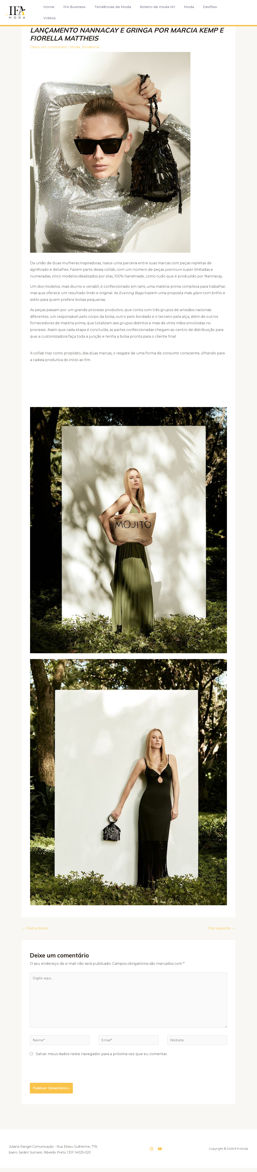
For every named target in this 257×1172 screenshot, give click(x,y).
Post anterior (36, 928)
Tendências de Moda (108, 12)
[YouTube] (160, 1153)
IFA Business (72, 12)
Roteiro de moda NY (151, 12)
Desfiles (200, 12)
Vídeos (220, 12)
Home (48, 12)
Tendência (92, 47)
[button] (237, 12)
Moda (181, 12)
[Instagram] (151, 1153)
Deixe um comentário (49, 47)
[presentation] (64, 1076)
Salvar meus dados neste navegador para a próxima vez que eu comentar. (102, 1058)
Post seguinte (220, 928)
